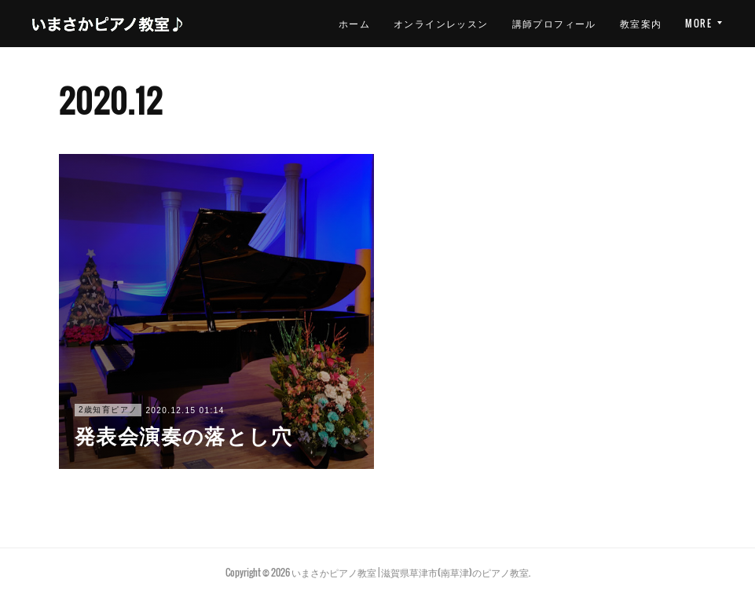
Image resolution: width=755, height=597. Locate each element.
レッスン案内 (630, 23)
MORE (698, 23)
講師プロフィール (467, 23)
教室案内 (554, 23)
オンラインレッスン (354, 23)
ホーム (267, 23)
